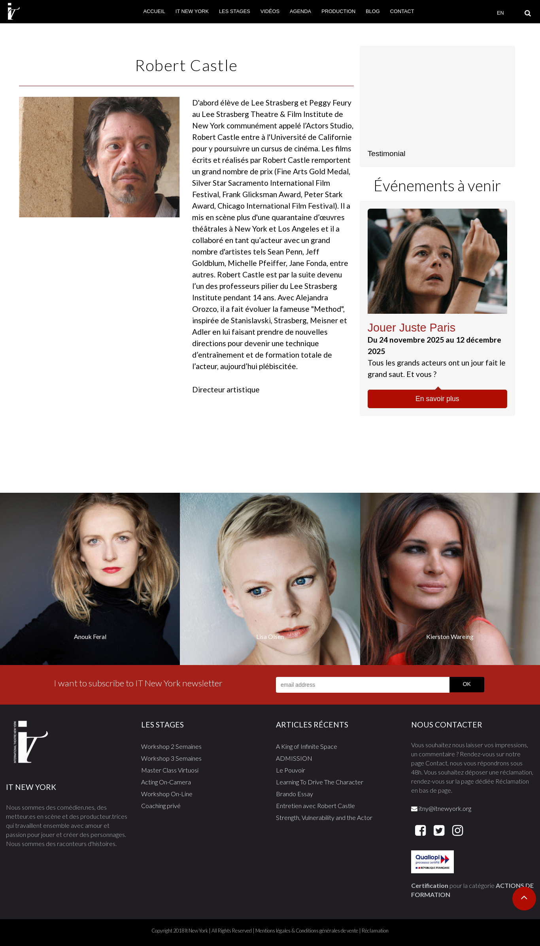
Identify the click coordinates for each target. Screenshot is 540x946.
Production (338, 11)
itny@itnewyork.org (441, 808)
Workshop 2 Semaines (171, 746)
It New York (192, 11)
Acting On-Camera (166, 782)
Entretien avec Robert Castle (315, 805)
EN (500, 13)
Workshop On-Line (167, 793)
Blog (373, 11)
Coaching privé (161, 805)
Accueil (154, 11)
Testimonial (387, 153)
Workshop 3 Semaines (171, 758)
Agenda (300, 11)
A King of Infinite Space (306, 746)
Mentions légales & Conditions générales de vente (306, 930)
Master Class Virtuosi (169, 770)
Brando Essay (294, 793)
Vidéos (270, 11)
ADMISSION (294, 758)
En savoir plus (437, 399)
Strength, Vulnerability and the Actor (324, 817)
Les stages (234, 11)
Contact (402, 11)
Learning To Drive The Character (319, 782)
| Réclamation (373, 930)
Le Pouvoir (290, 770)
